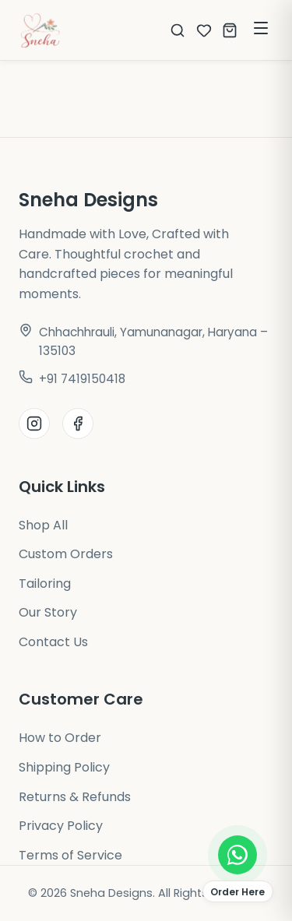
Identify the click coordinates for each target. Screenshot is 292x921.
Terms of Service (70, 855)
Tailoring (45, 583)
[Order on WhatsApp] (237, 868)
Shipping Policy (64, 767)
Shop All (43, 525)
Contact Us (53, 642)
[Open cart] (229, 30)
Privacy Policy (61, 826)
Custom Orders (66, 554)
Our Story (48, 612)
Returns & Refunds (75, 797)
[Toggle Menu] (260, 30)
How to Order (60, 738)
